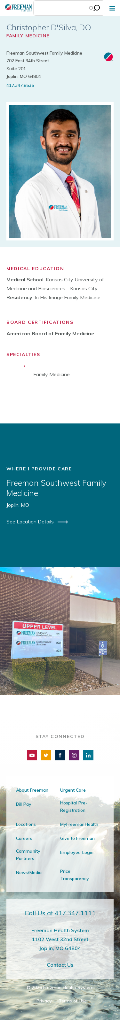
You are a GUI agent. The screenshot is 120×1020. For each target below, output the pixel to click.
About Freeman (32, 790)
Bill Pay (23, 804)
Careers (24, 838)
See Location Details (30, 521)
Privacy (44, 1001)
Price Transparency (74, 874)
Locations (26, 824)
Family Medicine (28, 36)
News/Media (29, 872)
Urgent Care (73, 790)
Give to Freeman (77, 838)
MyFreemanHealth (79, 824)
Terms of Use (73, 1001)
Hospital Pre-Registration (74, 806)
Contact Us (60, 965)
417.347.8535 (20, 85)
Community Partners (28, 854)
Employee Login (77, 852)
